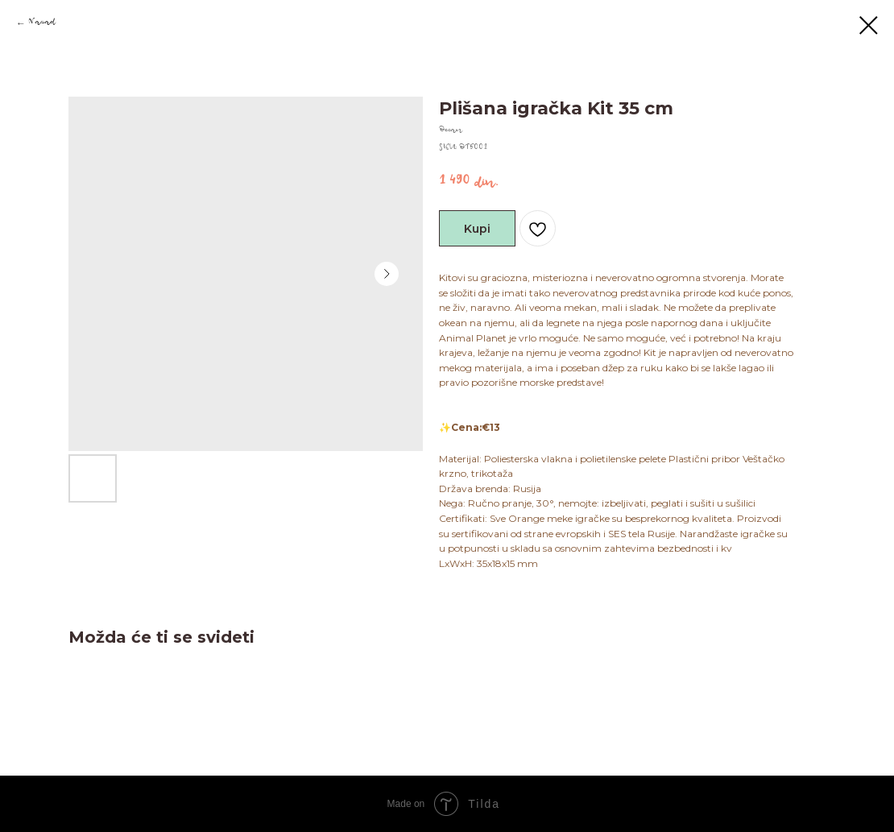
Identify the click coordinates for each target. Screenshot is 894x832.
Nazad (42, 23)
